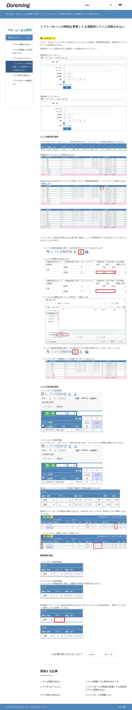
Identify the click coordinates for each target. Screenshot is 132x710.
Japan (121, 707)
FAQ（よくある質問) (24, 14)
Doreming (9, 14)
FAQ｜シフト (40, 14)
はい (91, 654)
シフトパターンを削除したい (22, 82)
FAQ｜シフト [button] (14, 37)
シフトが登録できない (22, 44)
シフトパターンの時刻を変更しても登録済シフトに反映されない (22, 66)
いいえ (109, 654)
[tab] (19, 37)
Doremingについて (39, 707)
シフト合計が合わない (22, 75)
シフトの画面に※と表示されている (22, 51)
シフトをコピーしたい (22, 58)
